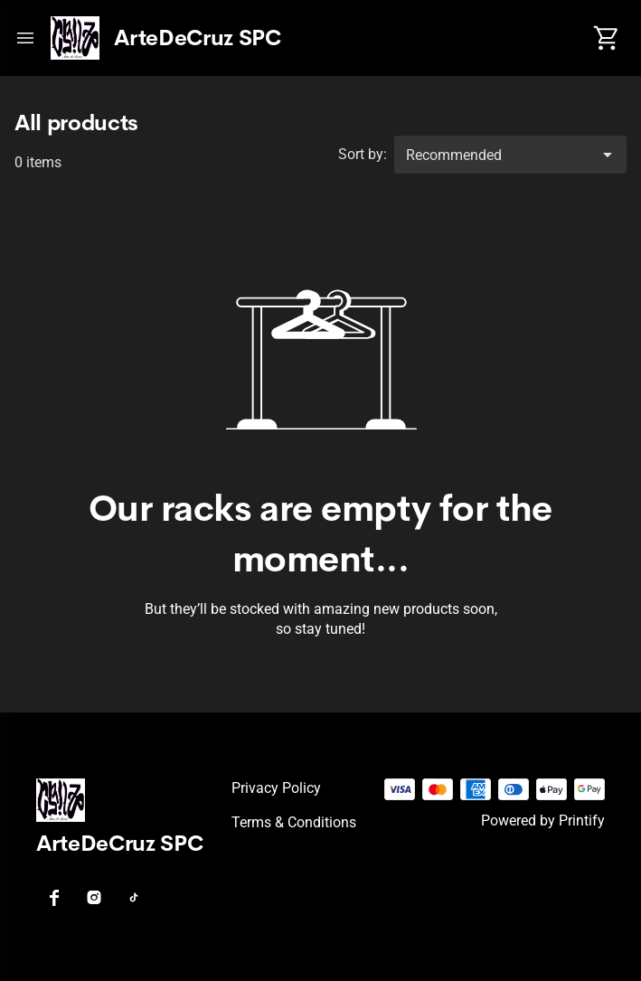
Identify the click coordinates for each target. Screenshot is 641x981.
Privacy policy (276, 788)
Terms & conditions (293, 822)
